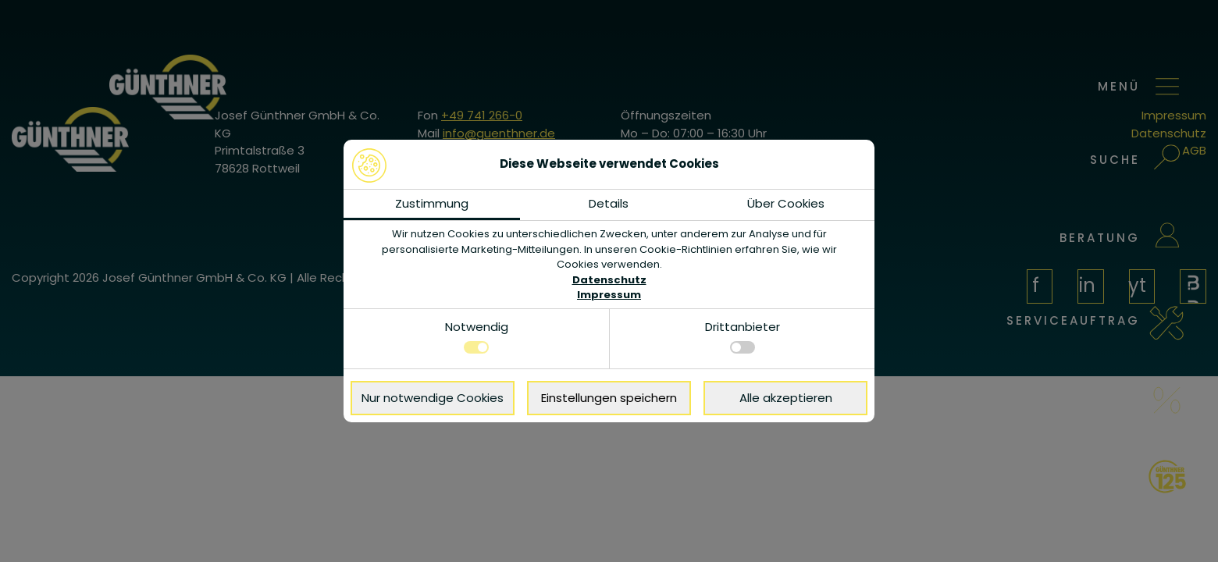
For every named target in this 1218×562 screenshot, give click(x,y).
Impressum (609, 294)
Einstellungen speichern (609, 397)
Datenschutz (609, 279)
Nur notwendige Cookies (432, 397)
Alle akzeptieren (785, 397)
